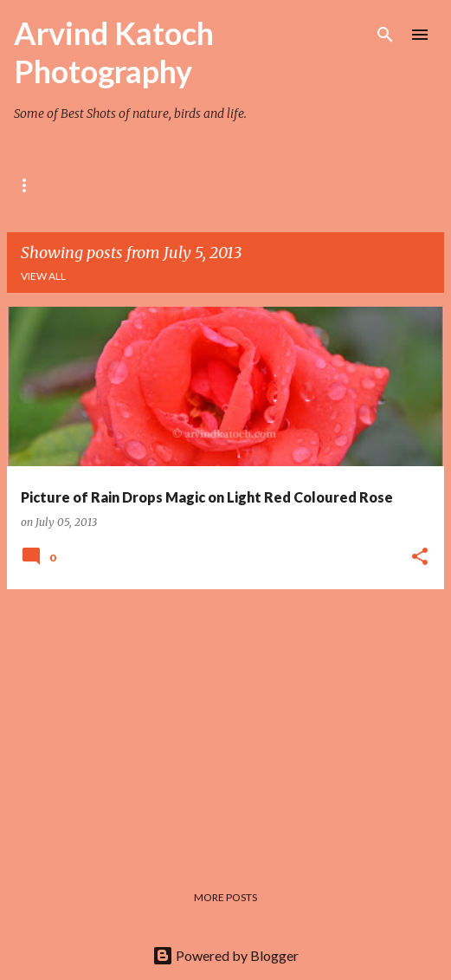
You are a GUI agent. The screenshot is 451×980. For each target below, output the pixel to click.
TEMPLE (246, 184)
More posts (225, 897)
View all (43, 275)
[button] (419, 557)
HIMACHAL (333, 184)
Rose (28, 184)
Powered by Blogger (225, 955)
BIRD (174, 184)
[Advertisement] (225, 724)
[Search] (385, 34)
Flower (102, 184)
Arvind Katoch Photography (114, 52)
